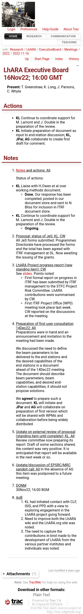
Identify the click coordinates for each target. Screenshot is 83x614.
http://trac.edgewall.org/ (64, 612)
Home (13, 36)
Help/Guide (50, 29)
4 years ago (73, 570)
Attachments (21, 573)
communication (63, 36)
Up (27, 59)
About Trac (71, 29)
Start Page (42, 59)
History (74, 59)
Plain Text (41, 595)
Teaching (69, 42)
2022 (6, 53)
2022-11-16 (21, 53)
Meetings (71, 49)
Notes (20, 170)
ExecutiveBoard (50, 49)
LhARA (31, 49)
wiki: (5, 49)
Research (34, 36)
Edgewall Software (49, 604)
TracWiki (35, 582)
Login (11, 29)
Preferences (28, 29)
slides (27, 273)
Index (59, 59)
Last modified (56, 570)
